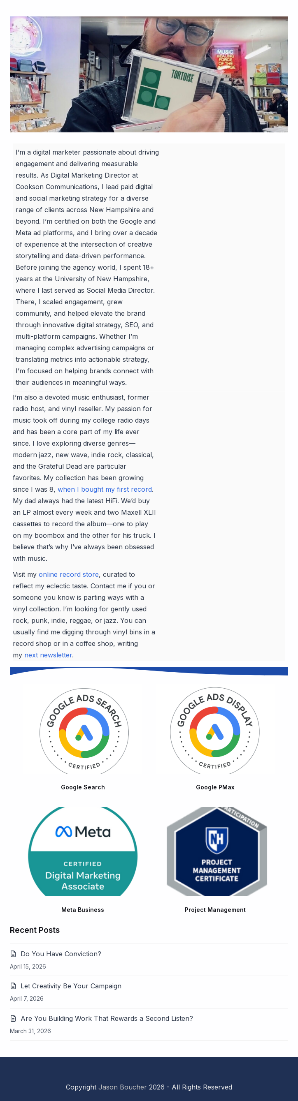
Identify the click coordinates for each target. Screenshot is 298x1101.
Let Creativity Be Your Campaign (71, 986)
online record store (69, 574)
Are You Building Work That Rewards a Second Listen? (107, 1018)
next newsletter (48, 655)
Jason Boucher (122, 1087)
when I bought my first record (105, 489)
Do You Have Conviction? (61, 954)
